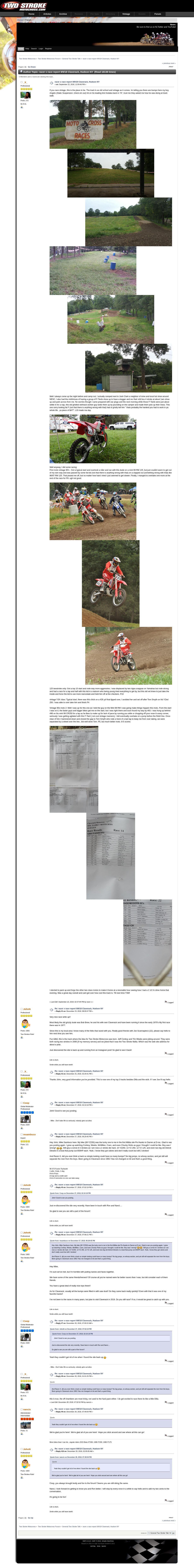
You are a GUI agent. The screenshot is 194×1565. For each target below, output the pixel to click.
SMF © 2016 (96, 1541)
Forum (158, 14)
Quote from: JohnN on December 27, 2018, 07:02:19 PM (70, 1329)
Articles (47, 14)
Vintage (126, 14)
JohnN (27, 1009)
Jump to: (144, 1533)
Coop (26, 1103)
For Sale (94, 14)
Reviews (79, 14)
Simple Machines (108, 1541)
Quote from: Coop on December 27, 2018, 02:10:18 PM (70, 1193)
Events (142, 14)
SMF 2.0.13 (87, 1541)
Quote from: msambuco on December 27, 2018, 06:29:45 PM (72, 1241)
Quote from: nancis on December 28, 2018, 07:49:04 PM (71, 1457)
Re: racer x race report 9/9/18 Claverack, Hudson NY (79, 1009)
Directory (110, 14)
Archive (63, 14)
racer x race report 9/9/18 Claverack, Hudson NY (77, 82)
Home (31, 14)
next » (173, 63)
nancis (27, 1409)
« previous (166, 63)
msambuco (29, 1134)
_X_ (25, 82)
